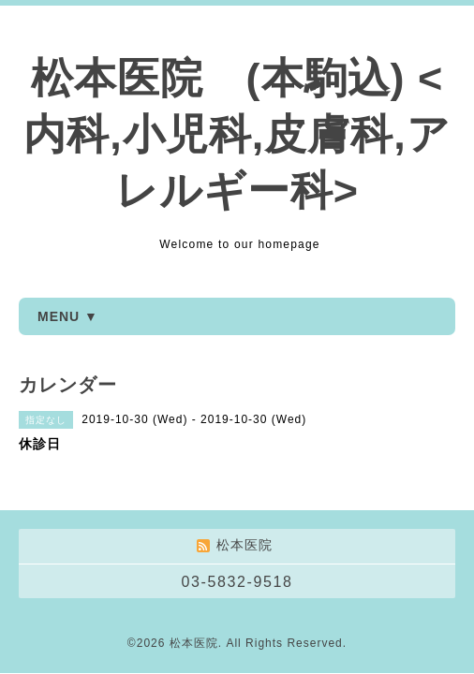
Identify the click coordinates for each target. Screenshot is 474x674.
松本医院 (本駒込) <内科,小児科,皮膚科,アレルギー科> (237, 134)
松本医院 (194, 643)
